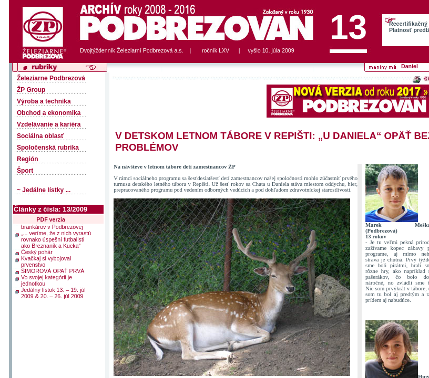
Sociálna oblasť (40, 136)
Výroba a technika (44, 101)
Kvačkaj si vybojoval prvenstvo (46, 260)
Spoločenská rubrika (48, 147)
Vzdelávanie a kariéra (48, 124)
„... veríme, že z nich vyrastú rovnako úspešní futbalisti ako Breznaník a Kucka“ (56, 237)
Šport (25, 170)
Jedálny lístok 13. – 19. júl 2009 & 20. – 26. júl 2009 (53, 291)
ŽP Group (31, 89)
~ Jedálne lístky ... (43, 190)
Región (27, 159)
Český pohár (37, 250)
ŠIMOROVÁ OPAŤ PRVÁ (52, 269)
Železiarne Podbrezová (51, 78)
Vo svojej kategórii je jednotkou (46, 278)
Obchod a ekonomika (48, 113)
